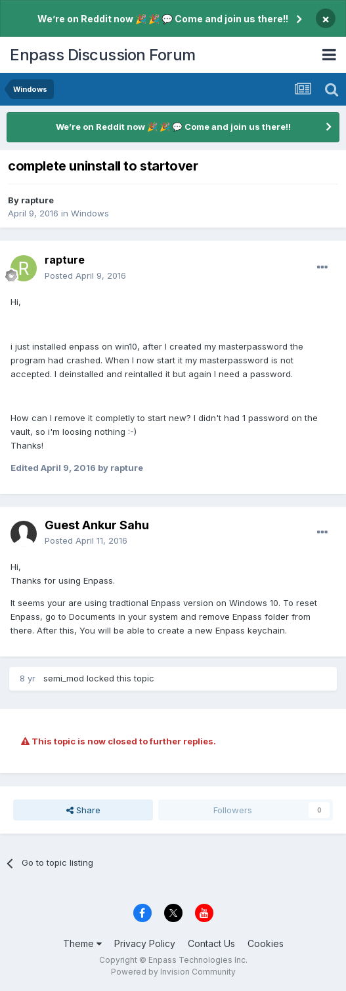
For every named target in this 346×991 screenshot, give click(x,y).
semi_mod (63, 678)
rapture (37, 200)
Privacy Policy (144, 943)
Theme (82, 943)
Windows (90, 213)
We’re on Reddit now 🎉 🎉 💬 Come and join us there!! (162, 18)
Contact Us (211, 943)
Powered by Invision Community (173, 972)
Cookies (266, 943)
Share (83, 810)
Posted (85, 275)
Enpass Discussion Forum (103, 54)
